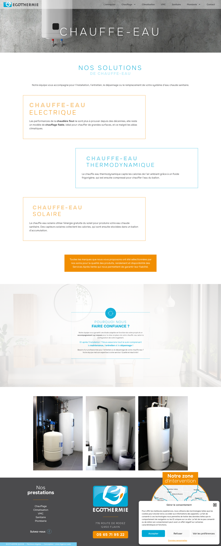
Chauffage (129, 4)
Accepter (153, 533)
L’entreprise (109, 4)
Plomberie (194, 4)
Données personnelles (177, 540)
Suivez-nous (37, 531)
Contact (211, 4)
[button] (214, 504)
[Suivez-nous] (49, 531)
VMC (163, 4)
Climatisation (148, 4)
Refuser (178, 533)
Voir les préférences (204, 533)
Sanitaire (176, 4)
